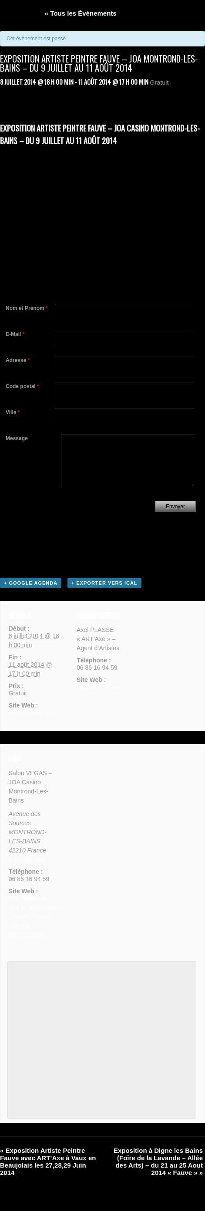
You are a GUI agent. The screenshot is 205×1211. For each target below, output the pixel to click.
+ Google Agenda (30, 583)
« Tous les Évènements (81, 13)
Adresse (18, 360)
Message (17, 438)
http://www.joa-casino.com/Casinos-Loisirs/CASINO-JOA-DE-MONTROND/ (37, 916)
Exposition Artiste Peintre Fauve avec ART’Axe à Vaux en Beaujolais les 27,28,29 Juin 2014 (48, 1161)
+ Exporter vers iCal (104, 583)
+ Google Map (28, 859)
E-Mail (15, 334)
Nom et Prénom (27, 308)
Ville (13, 412)
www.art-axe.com (32, 712)
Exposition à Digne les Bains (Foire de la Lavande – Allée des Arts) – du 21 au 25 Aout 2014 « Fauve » (158, 1161)
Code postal (22, 386)
